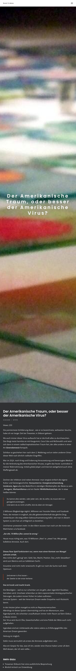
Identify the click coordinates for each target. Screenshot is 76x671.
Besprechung (46, 664)
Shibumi (17, 664)
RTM (16, 420)
